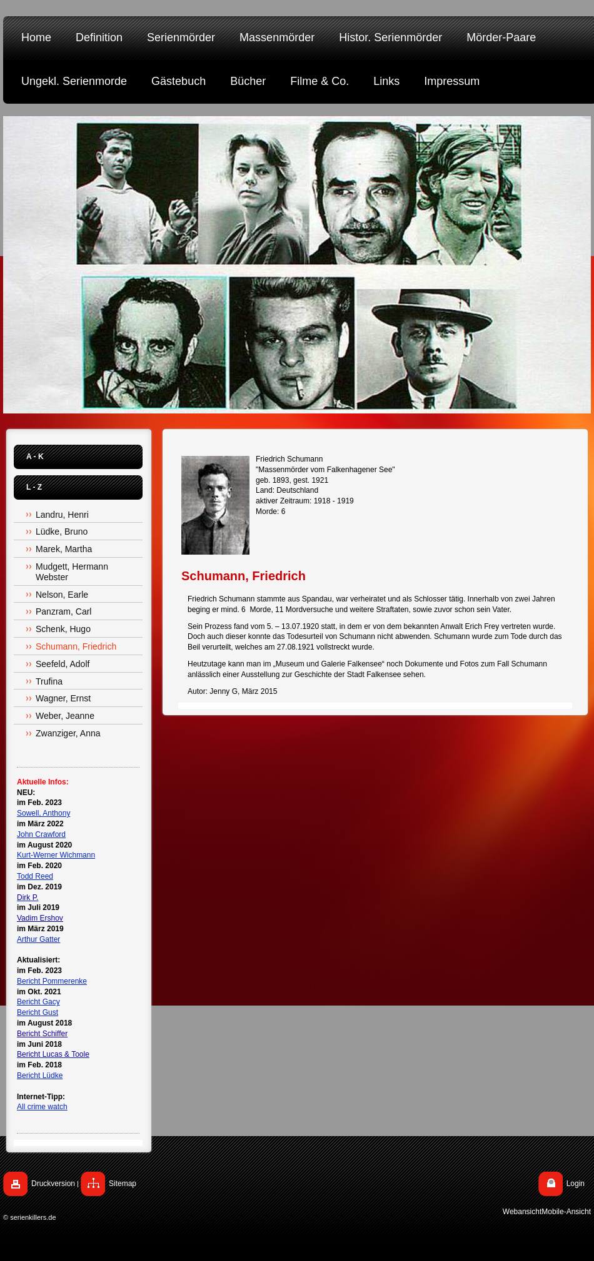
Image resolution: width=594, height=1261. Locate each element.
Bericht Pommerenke (52, 981)
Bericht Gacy (38, 1001)
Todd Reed (35, 876)
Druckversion (53, 1183)
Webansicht (522, 1211)
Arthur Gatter (38, 939)
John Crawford (41, 834)
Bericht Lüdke (40, 1075)
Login (575, 1183)
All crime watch (42, 1106)
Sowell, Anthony (43, 813)
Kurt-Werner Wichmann (56, 855)
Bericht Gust (37, 1012)
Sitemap (122, 1183)
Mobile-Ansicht (566, 1211)
